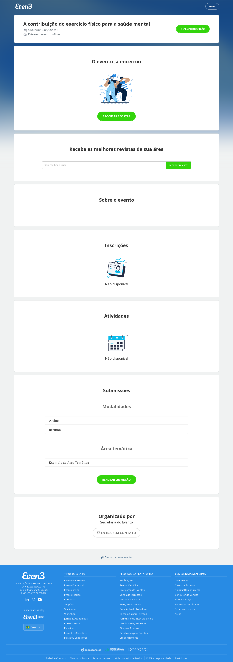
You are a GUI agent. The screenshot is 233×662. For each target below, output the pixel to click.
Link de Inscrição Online (133, 623)
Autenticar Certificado (187, 604)
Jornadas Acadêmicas (76, 618)
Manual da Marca (79, 658)
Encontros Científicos (75, 633)
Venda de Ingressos (131, 594)
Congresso (70, 599)
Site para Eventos (129, 628)
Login (212, 6)
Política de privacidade (158, 658)
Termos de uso (101, 658)
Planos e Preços (184, 599)
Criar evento (182, 580)
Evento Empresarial (75, 580)
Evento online (72, 590)
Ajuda (178, 614)
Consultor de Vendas (186, 594)
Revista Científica (129, 585)
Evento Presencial (74, 585)
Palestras (69, 628)
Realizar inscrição (193, 29)
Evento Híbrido (72, 594)
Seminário (70, 609)
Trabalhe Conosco (56, 658)
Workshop (70, 614)
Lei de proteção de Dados (128, 658)
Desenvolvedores (185, 609)
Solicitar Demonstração (188, 590)
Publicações (126, 580)
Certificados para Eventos (134, 633)
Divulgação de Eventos (132, 590)
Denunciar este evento (116, 557)
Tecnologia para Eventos (133, 614)
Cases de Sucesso (185, 585)
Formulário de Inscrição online (136, 618)
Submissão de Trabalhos (133, 609)
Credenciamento (129, 637)
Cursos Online (72, 623)
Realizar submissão (116, 480)
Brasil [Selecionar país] (33, 627)
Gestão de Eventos (130, 599)
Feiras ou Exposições (75, 637)
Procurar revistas (116, 116)
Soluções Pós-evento (131, 604)
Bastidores (181, 658)
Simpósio (69, 604)
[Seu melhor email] (104, 165)
